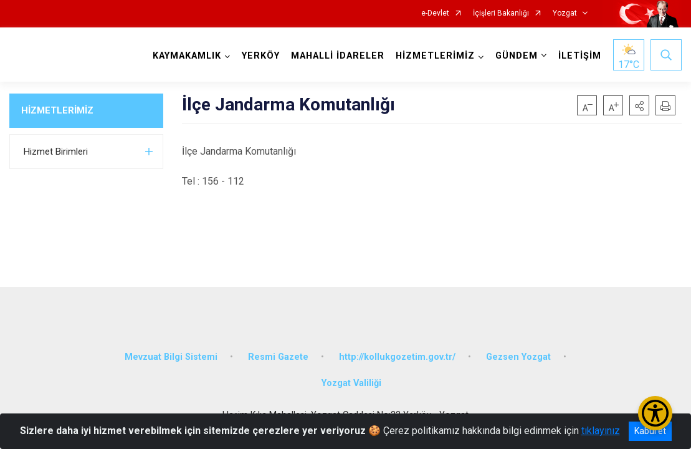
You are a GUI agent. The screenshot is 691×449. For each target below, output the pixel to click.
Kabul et (650, 431)
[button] (639, 105)
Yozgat (565, 13)
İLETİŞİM (579, 56)
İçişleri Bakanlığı (501, 13)
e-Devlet (435, 13)
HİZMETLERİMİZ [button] (435, 56)
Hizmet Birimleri (56, 151)
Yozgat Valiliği (351, 383)
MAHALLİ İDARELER (337, 56)
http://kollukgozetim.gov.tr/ (397, 357)
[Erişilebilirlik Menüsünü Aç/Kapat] (655, 413)
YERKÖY (261, 56)
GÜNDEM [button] (516, 56)
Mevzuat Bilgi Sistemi (171, 357)
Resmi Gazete (278, 357)
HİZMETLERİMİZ (57, 110)
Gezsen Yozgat (518, 357)
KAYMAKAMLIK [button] (187, 56)
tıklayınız (600, 431)
